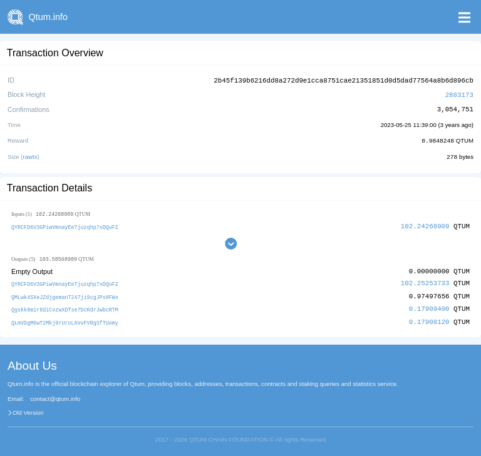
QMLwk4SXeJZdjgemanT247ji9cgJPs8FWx (64, 294)
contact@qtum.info (55, 396)
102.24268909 (425, 224)
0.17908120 (429, 318)
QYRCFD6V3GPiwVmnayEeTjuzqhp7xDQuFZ (64, 224)
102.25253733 (425, 281)
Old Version (28, 410)
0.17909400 (429, 306)
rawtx (30, 154)
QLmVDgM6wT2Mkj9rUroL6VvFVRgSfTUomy (64, 319)
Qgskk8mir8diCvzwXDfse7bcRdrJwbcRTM (64, 306)
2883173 (459, 93)
